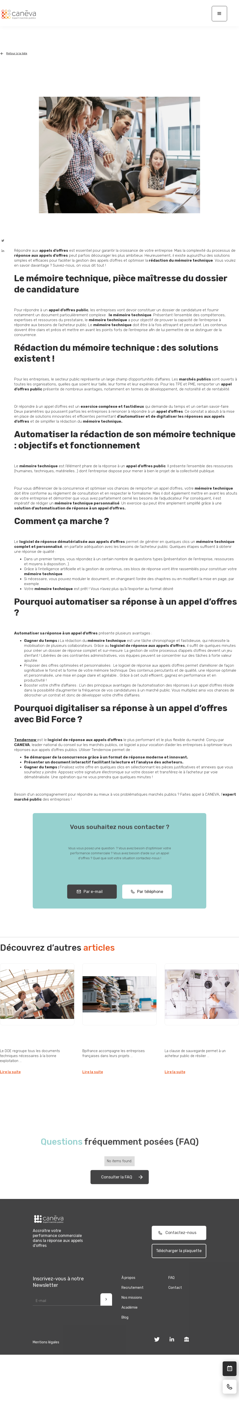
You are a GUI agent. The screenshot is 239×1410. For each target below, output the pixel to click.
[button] (219, 13)
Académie (129, 1317)
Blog (124, 1327)
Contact (175, 1297)
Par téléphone (148, 901)
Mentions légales (46, 1351)
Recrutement (132, 1297)
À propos (128, 1287)
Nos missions (131, 1307)
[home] (18, 14)
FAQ (171, 1287)
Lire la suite (10, 1072)
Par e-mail (92, 901)
